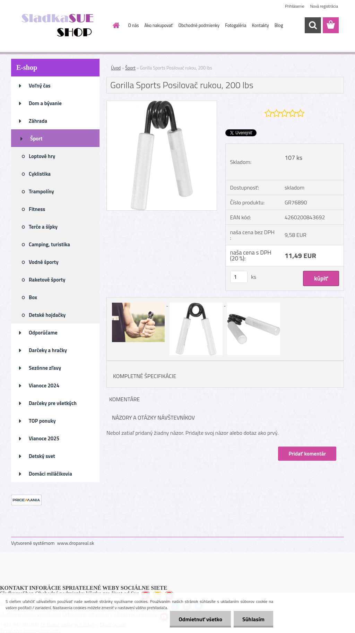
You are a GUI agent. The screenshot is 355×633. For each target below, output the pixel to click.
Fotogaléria (235, 25)
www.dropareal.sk (75, 543)
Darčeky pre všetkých (53, 403)
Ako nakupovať (159, 25)
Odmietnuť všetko (200, 619)
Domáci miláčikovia (50, 474)
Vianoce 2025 (44, 438)
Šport (36, 139)
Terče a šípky (43, 227)
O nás (133, 25)
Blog (279, 25)
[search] (313, 25)
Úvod (116, 67)
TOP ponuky (42, 421)
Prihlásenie (294, 6)
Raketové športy (47, 280)
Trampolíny (41, 191)
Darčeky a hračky (48, 350)
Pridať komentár (307, 454)
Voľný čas (40, 86)
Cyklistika (40, 174)
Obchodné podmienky (199, 25)
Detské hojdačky (47, 315)
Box (33, 297)
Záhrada (38, 121)
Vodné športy (44, 262)
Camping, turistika (49, 244)
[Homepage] (115, 25)
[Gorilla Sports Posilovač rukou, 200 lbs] (162, 103)
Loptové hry (42, 156)
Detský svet (42, 456)
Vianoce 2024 (44, 385)
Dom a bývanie (45, 103)
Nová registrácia (324, 6)
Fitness (37, 209)
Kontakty (260, 25)
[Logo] (58, 25)
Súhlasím (253, 619)
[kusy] (239, 277)
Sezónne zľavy (45, 368)
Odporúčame (43, 333)
